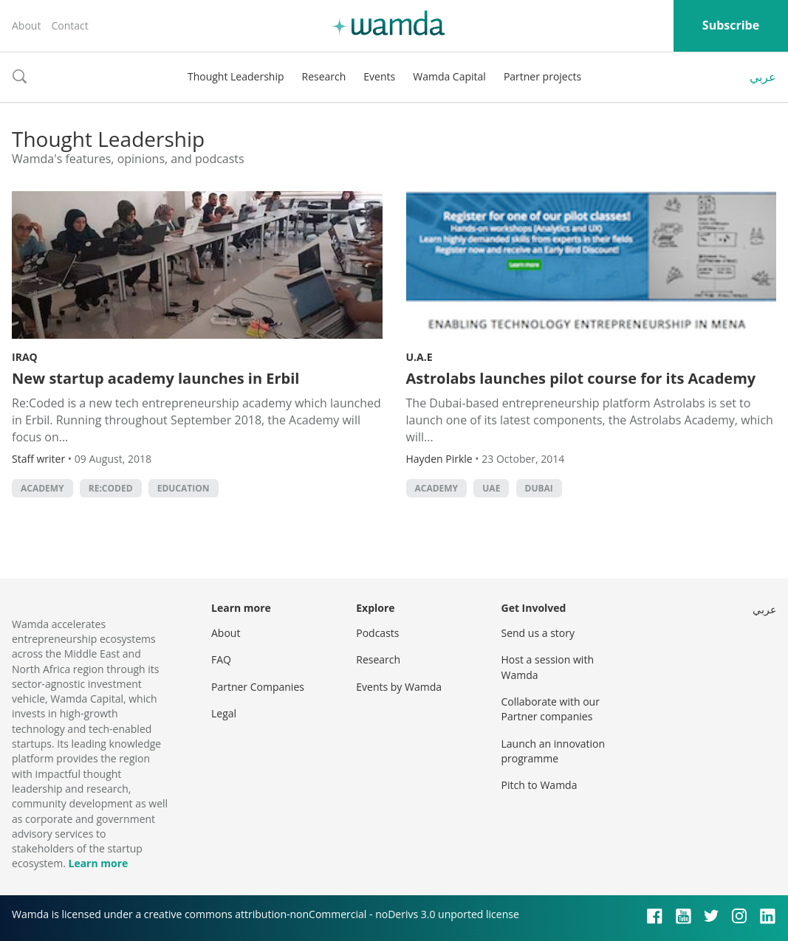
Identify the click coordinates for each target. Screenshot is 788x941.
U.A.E (419, 357)
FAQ (221, 659)
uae (491, 488)
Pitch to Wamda (539, 785)
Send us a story (538, 633)
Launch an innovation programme (553, 751)
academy (42, 488)
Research (324, 76)
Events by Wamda (399, 687)
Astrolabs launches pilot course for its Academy (581, 378)
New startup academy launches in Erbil (155, 378)
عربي (763, 77)
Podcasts (377, 633)
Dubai (539, 488)
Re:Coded (111, 488)
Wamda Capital (449, 76)
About (26, 25)
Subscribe (730, 25)
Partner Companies (257, 687)
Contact (69, 25)
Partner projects (542, 76)
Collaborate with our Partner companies (550, 708)
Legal (223, 713)
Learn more (98, 863)
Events (379, 76)
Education (183, 488)
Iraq (25, 357)
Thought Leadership (236, 76)
